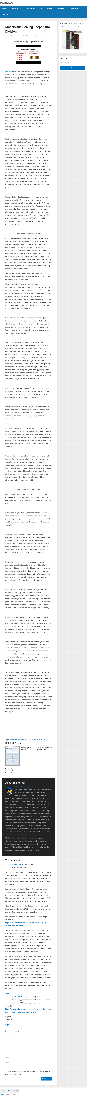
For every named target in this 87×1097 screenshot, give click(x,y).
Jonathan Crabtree (17, 864)
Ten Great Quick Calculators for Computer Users (10, 771)
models (28, 740)
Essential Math (20, 36)
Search (73, 68)
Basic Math (30, 9)
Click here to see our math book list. (73, 27)
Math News (75, 9)
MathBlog (7, 3)
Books (4, 9)
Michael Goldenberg (10, 36)
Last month (9, 72)
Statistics (60, 9)
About (3, 1091)
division (21, 740)
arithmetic (13, 740)
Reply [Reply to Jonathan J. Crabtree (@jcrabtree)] (7, 1025)
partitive (35, 740)
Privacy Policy (13, 1091)
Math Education (46, 9)
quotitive (42, 740)
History (5, 15)
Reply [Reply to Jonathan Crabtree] (7, 993)
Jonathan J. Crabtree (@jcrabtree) (22, 997)
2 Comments (45, 36)
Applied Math (16, 9)
